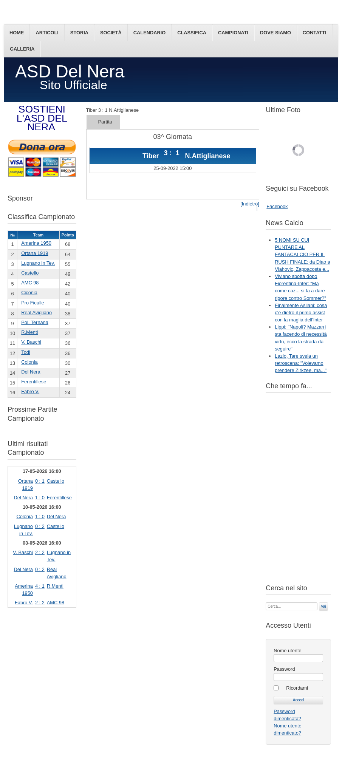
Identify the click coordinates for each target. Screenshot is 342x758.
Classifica (191, 33)
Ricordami (297, 688)
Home (16, 33)
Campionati (233, 33)
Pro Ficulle (32, 303)
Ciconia (29, 292)
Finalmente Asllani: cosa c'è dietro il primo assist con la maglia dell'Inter (301, 313)
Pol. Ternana (34, 322)
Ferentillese (33, 381)
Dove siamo (275, 33)
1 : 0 (40, 497)
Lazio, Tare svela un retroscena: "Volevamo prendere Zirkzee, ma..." (301, 363)
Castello (30, 273)
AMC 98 (30, 283)
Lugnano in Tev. (38, 263)
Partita (105, 122)
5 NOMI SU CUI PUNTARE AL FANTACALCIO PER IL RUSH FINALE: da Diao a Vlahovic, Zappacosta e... (302, 254)
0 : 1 (40, 481)
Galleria (22, 49)
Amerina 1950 (36, 243)
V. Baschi (31, 342)
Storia (79, 33)
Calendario (149, 33)
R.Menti (29, 332)
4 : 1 (40, 586)
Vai (323, 606)
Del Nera (30, 372)
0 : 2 (40, 526)
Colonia (29, 362)
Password (284, 669)
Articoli (47, 33)
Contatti (315, 33)
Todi (25, 352)
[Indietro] (249, 204)
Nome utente (287, 650)
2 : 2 (40, 552)
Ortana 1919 (34, 253)
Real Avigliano (36, 312)
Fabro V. (30, 391)
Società (111, 33)
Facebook (277, 206)
